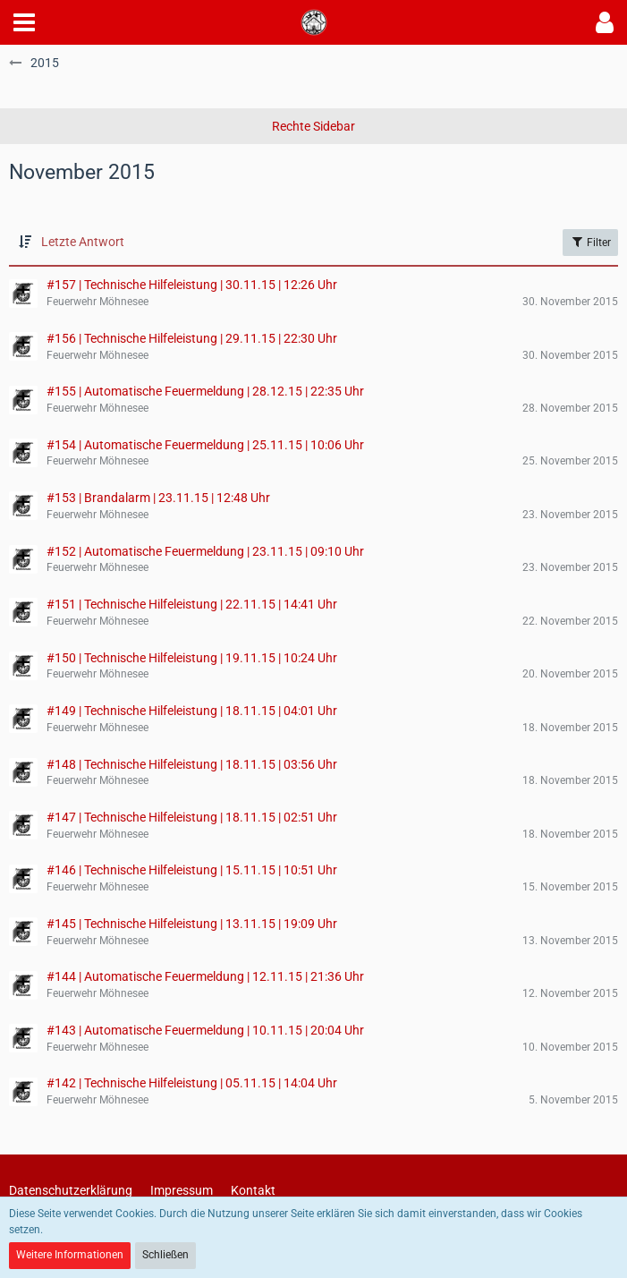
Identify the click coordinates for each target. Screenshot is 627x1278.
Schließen (165, 1254)
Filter (590, 241)
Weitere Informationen (69, 1254)
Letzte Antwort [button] (82, 241)
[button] (24, 22)
